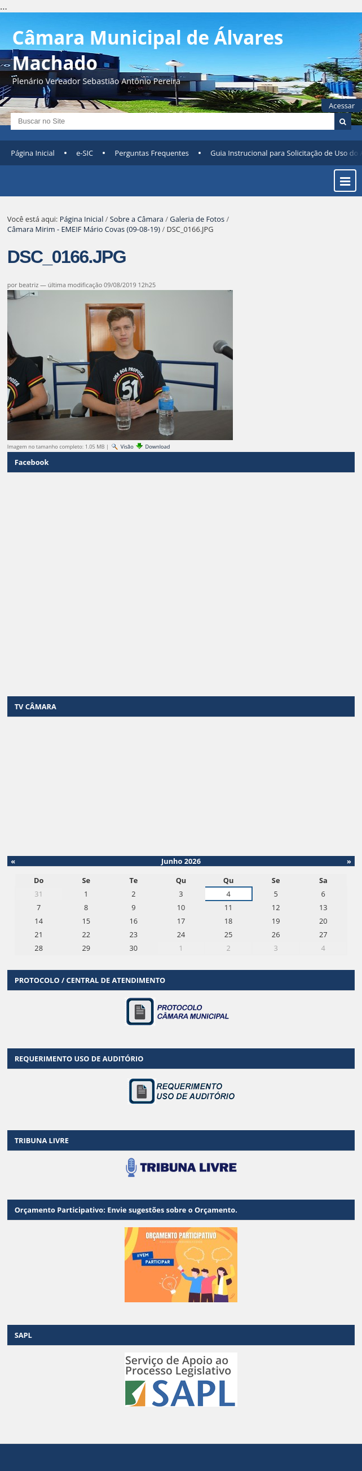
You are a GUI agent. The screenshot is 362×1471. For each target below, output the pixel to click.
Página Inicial (33, 153)
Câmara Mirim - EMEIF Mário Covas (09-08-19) (83, 229)
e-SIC (84, 153)
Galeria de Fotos (197, 219)
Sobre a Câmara (137, 219)
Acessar (342, 105)
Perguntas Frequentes (152, 153)
